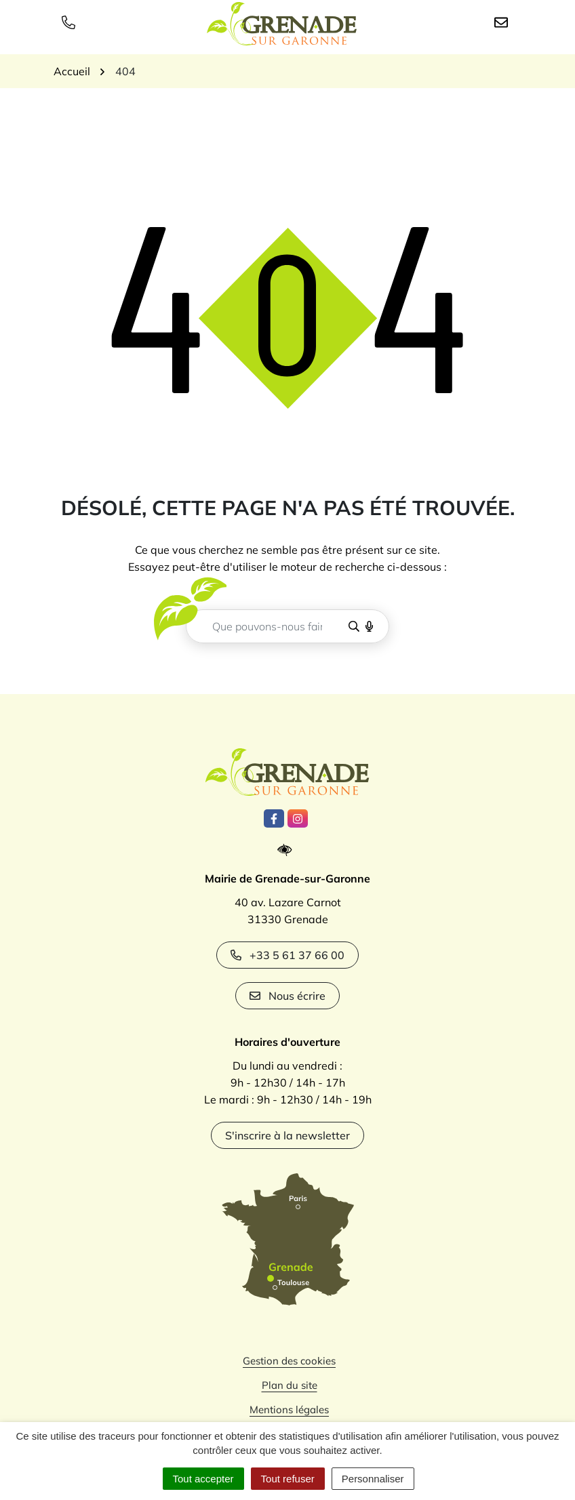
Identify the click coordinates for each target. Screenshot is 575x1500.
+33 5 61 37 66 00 (287, 955)
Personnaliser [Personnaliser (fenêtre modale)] (373, 1478)
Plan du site (289, 1385)
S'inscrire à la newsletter (287, 1135)
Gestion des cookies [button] (289, 1360)
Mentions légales (289, 1409)
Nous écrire (287, 995)
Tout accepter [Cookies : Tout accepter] (203, 1478)
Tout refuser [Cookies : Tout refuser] (288, 1478)
